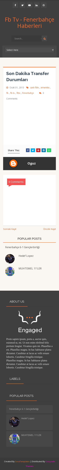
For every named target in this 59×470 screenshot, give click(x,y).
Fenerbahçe (28, 92)
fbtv (19, 92)
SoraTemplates (22, 461)
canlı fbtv (34, 87)
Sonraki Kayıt (9, 228)
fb (7, 92)
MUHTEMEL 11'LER (30, 268)
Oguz (32, 163)
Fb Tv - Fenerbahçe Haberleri (29, 22)
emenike (45, 87)
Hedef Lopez (26, 256)
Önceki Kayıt (49, 228)
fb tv (12, 92)
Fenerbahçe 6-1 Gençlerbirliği (22, 247)
